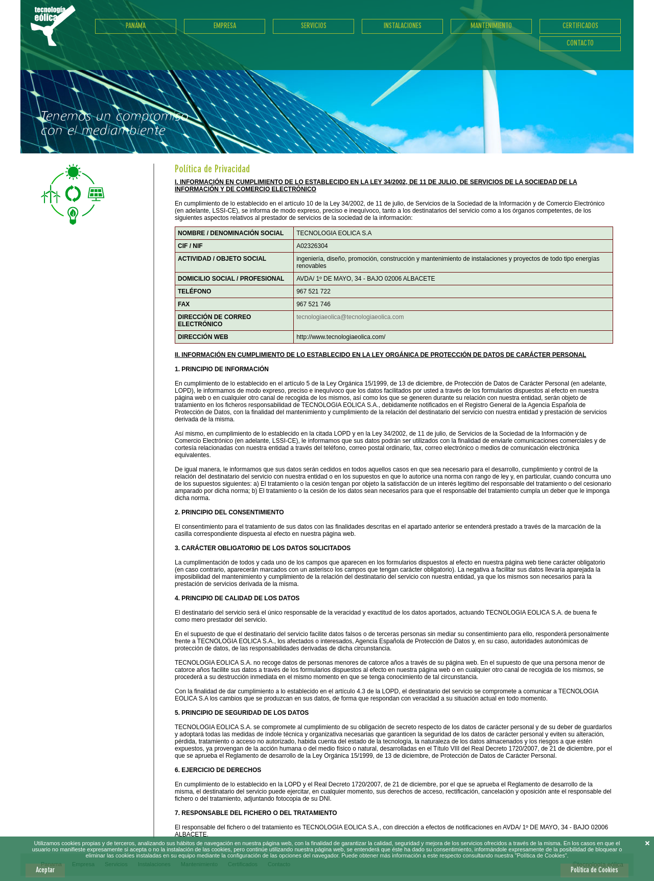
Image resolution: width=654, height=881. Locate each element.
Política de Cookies (594, 870)
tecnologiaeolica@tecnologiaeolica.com (350, 317)
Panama (136, 26)
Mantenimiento (491, 26)
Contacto (580, 43)
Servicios (313, 26)
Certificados (580, 26)
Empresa (225, 26)
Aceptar (45, 870)
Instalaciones (403, 26)
